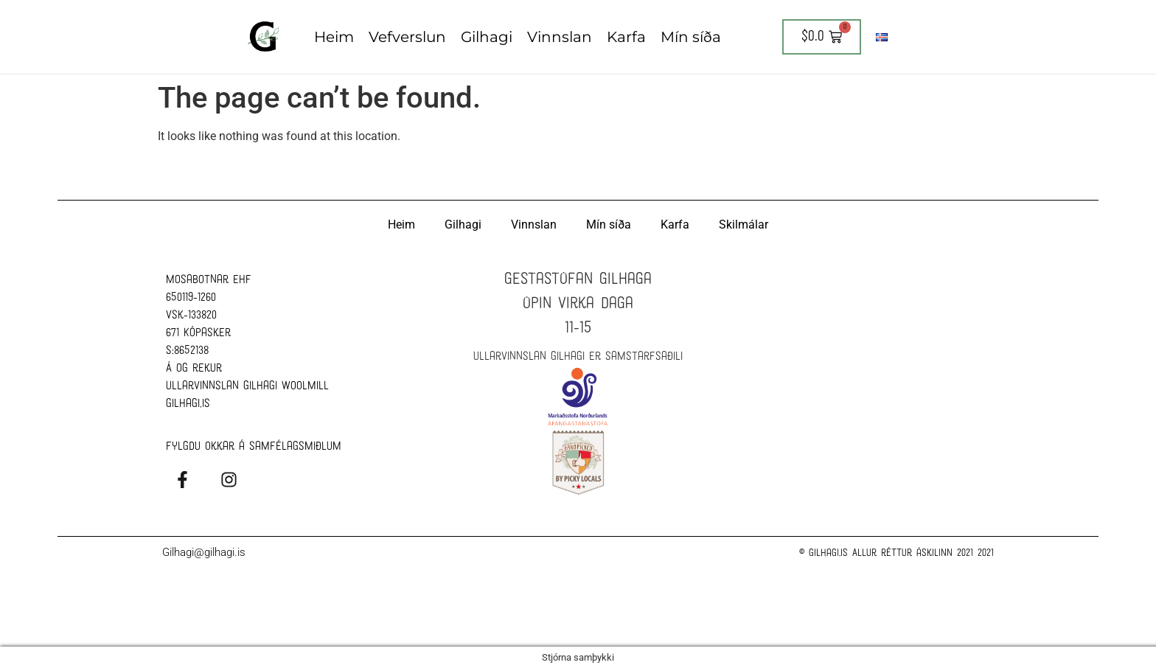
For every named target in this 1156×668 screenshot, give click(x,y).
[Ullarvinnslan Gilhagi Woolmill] (872, 352)
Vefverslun (407, 37)
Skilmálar (743, 224)
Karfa (626, 37)
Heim (334, 37)
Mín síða (691, 37)
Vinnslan (559, 37)
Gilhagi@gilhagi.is (204, 551)
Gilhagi (486, 37)
